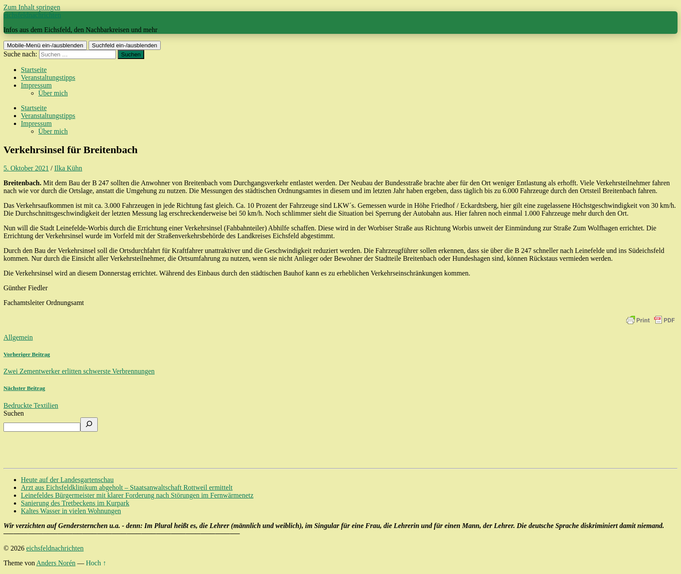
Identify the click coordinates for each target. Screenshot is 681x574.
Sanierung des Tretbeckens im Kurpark (75, 503)
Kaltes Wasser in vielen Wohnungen (71, 511)
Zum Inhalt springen (31, 7)
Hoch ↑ (96, 563)
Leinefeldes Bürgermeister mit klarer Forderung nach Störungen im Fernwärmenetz (137, 495)
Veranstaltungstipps (48, 77)
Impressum (36, 85)
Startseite (34, 69)
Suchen (13, 413)
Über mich (53, 93)
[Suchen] (89, 424)
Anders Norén (56, 563)
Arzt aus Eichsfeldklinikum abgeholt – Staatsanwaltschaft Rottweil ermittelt (126, 487)
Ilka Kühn (68, 168)
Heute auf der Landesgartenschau (67, 479)
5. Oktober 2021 (26, 168)
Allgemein (18, 337)
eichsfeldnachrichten (32, 15)
